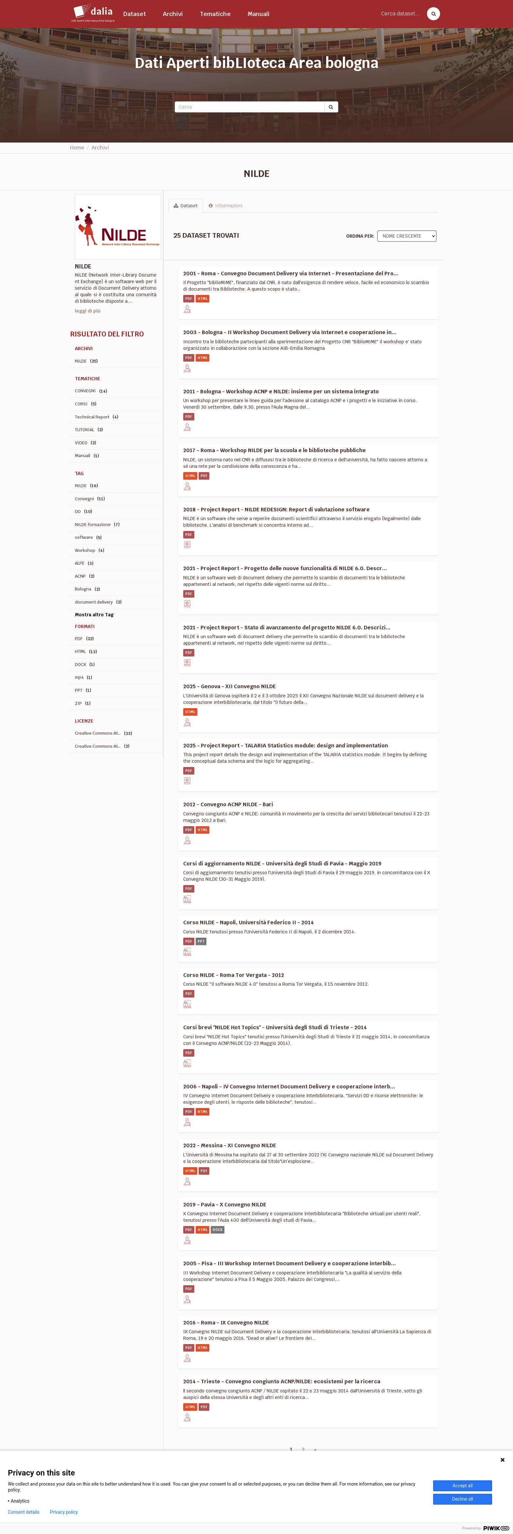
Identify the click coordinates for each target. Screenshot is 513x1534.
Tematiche (215, 14)
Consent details (24, 1512)
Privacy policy (64, 1512)
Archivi (173, 14)
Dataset (134, 14)
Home (77, 147)
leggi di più (87, 311)
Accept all (462, 1485)
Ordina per (359, 236)
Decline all (462, 1499)
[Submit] (331, 106)
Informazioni (225, 206)
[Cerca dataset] (431, 13)
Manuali (259, 14)
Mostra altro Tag (94, 615)
